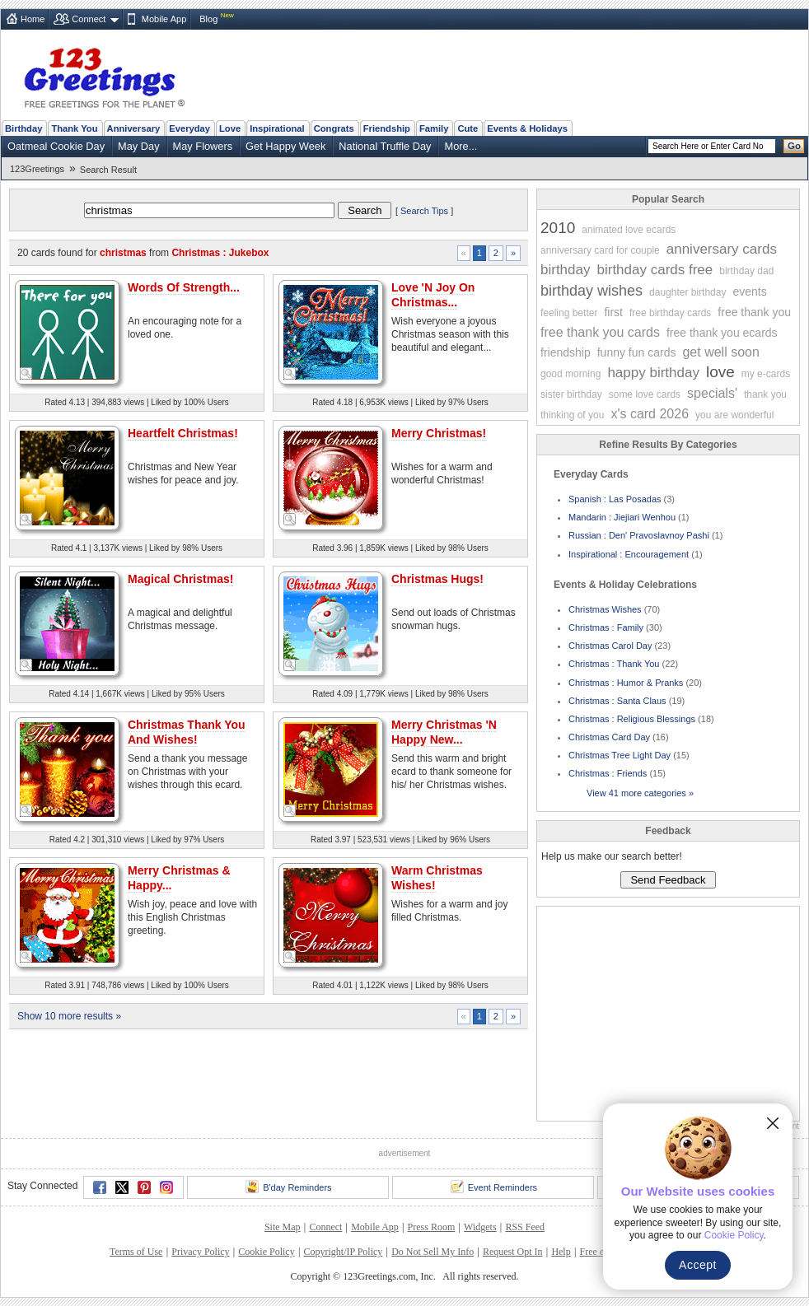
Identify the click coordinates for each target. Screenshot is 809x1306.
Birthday (23, 128)
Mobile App (164, 19)
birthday (565, 270)
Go (794, 146)
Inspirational (277, 128)
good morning (570, 374)
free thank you (754, 312)
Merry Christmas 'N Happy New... (444, 732)
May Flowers (203, 146)
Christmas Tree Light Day (619, 755)
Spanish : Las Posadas (615, 499)
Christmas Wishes (605, 609)
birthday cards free (654, 270)
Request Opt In (513, 1251)
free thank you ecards (722, 332)
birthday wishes (591, 290)
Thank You (74, 128)
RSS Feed (525, 1227)
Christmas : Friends (607, 773)
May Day (139, 146)
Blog (208, 19)
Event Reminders (494, 1186)
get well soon (720, 352)
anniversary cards (721, 249)
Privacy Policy (200, 1251)
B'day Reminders (288, 1186)
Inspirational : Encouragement (628, 554)
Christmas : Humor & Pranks (625, 683)
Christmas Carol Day (610, 646)
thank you (765, 394)
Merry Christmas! (438, 433)
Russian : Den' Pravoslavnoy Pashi (638, 535)
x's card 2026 (649, 414)
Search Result (108, 170)
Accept (698, 1264)
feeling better (568, 313)
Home (32, 19)
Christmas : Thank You (613, 664)
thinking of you (572, 415)
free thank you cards (600, 332)
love (720, 371)
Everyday (189, 128)
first (613, 312)
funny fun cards (636, 352)
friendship (565, 352)
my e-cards (765, 374)
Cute (467, 128)
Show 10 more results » (69, 1016)
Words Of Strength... (184, 287)
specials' (712, 393)
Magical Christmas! (180, 578)
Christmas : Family (605, 627)
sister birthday (571, 394)
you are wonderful (734, 415)
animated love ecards (629, 230)
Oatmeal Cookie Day (56, 146)
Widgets (480, 1227)
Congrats (334, 128)
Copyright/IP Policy (342, 1251)
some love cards (644, 394)
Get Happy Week (285, 146)
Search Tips (424, 211)
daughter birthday (687, 292)
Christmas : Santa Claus (617, 701)
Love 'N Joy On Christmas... (433, 295)
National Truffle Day (385, 146)
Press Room (432, 1227)
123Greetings (37, 169)
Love (230, 128)
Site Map (282, 1227)
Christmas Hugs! (437, 578)
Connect (88, 19)
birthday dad (746, 271)
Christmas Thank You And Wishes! (187, 732)
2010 (557, 227)
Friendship (386, 128)
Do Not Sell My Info (432, 1251)
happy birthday (653, 372)
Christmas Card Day (609, 737)
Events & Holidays (527, 128)
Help (560, 1251)
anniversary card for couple (600, 250)
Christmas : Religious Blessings (631, 719)
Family (433, 128)
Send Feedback (667, 880)
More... (460, 146)
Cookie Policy (266, 1251)
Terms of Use (136, 1251)
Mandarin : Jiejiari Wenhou (622, 517)
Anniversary (134, 128)
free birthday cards (670, 313)
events (749, 291)
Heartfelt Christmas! (183, 433)
